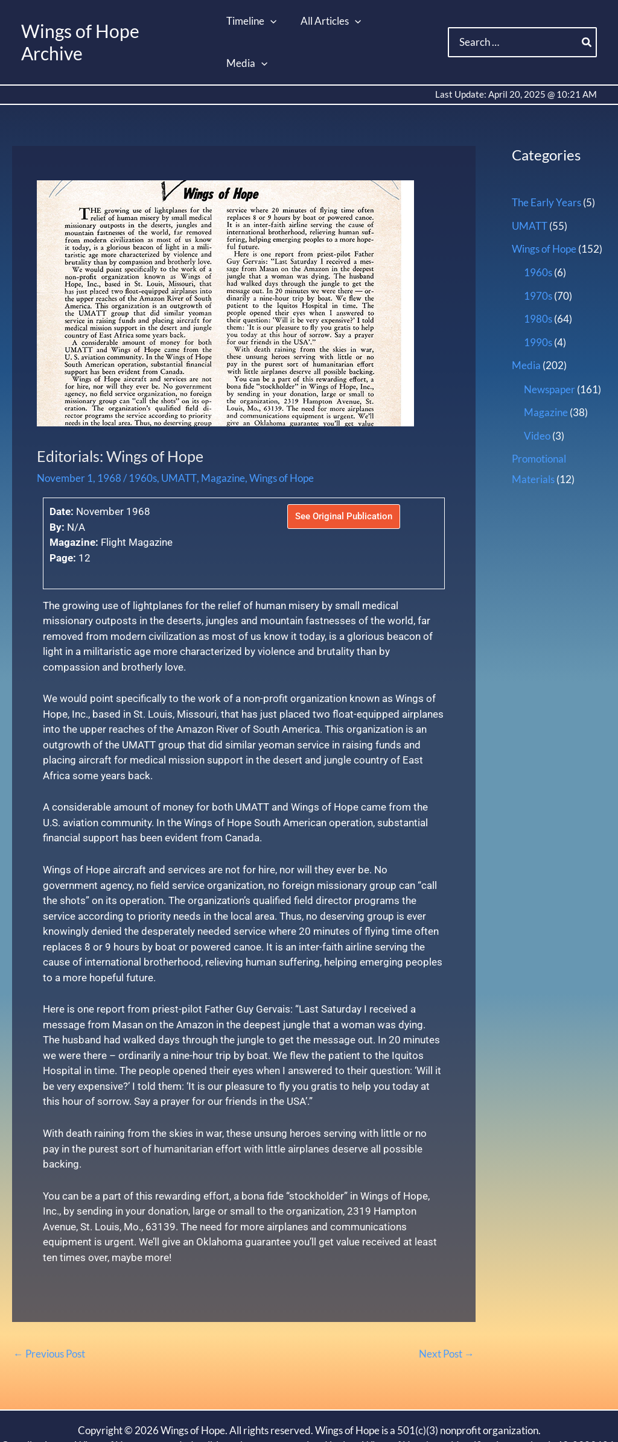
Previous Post (49, 1312)
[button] (271, 21)
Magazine (222, 436)
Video (537, 392)
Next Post (446, 1312)
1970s (538, 253)
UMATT (178, 436)
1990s (538, 299)
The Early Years (546, 160)
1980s (538, 276)
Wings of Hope (280, 436)
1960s (143, 436)
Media (526, 323)
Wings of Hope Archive (113, 21)
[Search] (587, 22)
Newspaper (549, 346)
